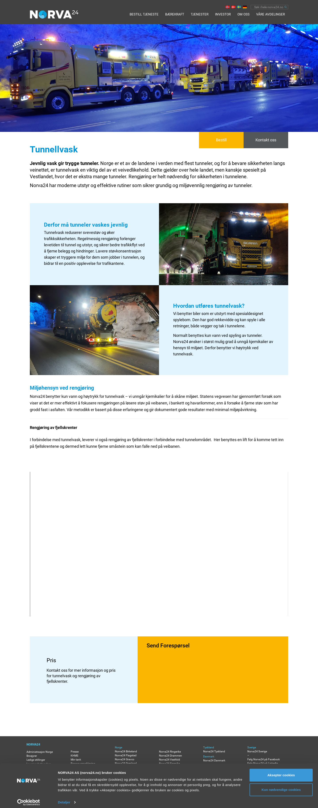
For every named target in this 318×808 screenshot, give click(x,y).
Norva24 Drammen (170, 755)
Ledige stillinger (35, 759)
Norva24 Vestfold (169, 759)
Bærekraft (174, 14)
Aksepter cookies (281, 772)
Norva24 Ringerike (170, 751)
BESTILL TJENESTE (144, 14)
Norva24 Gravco (124, 759)
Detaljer (64, 799)
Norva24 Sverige (257, 751)
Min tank (76, 759)
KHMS (74, 755)
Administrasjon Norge (39, 751)
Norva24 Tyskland (214, 751)
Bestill (221, 140)
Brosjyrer (31, 755)
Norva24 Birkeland (126, 751)
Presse (75, 751)
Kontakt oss (266, 140)
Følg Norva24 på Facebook (263, 759)
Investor (223, 14)
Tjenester (199, 14)
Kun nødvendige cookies (281, 786)
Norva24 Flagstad (125, 755)
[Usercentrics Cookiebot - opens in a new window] (28, 799)
